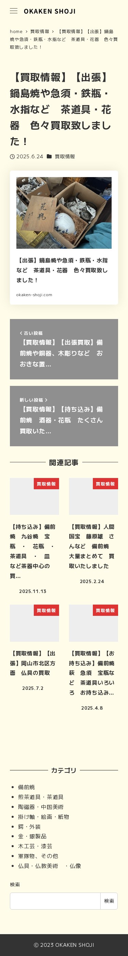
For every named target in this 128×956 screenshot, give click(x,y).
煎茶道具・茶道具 (41, 797)
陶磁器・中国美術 (41, 806)
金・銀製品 (32, 836)
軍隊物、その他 (38, 856)
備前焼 (26, 787)
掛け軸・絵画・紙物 (44, 816)
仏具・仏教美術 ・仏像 (49, 865)
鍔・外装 (29, 826)
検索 (15, 884)
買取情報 (65, 156)
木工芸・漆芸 (35, 846)
